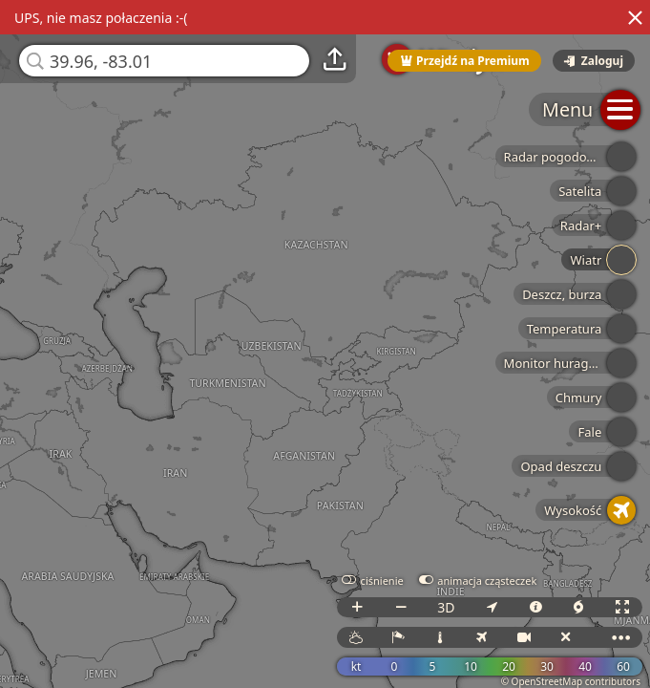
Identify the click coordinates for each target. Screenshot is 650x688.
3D (445, 607)
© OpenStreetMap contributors (570, 681)
